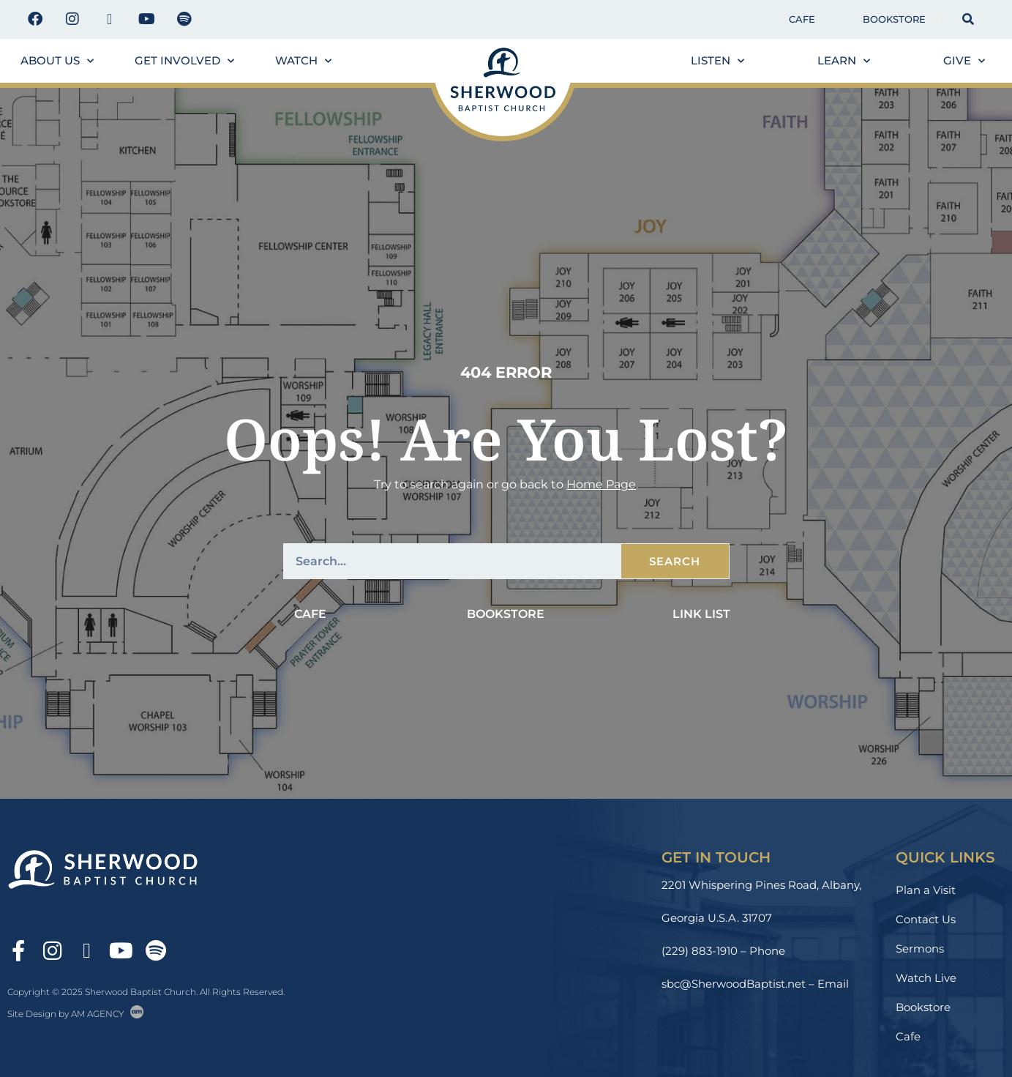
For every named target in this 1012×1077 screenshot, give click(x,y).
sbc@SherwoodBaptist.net (733, 984)
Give (964, 61)
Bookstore (894, 19)
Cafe (802, 19)
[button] (938, 19)
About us (57, 61)
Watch (303, 61)
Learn (843, 61)
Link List (701, 614)
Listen (717, 61)
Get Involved (184, 61)
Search (674, 561)
